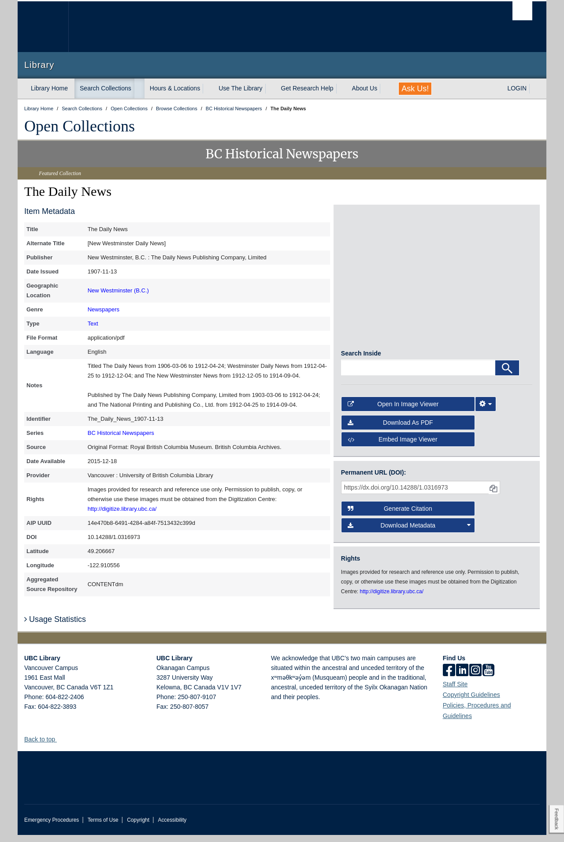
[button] (60, 746)
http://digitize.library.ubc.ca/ (122, 508)
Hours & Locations (175, 88)
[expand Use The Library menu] (270, 89)
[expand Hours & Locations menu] (208, 89)
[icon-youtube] (488, 678)
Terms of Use (103, 827)
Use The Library (240, 88)
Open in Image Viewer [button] (393, 411)
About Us (365, 88)
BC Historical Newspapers (121, 433)
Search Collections (105, 88)
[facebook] (449, 678)
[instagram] (475, 678)
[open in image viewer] (365, 247)
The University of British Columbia (43, 26)
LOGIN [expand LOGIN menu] (517, 88)
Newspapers (103, 309)
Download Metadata (409, 532)
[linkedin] (462, 678)
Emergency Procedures (51, 827)
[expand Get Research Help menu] (341, 89)
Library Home (49, 88)
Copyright (138, 827)
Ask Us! (415, 88)
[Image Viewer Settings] (485, 411)
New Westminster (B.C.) (118, 290)
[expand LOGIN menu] (534, 89)
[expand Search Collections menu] (139, 89)
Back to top (43, 746)
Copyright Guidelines (471, 701)
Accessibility (172, 827)
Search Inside (361, 360)
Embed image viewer (393, 446)
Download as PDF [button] (390, 429)
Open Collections (79, 126)
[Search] (507, 375)
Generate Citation (390, 515)
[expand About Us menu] (385, 89)
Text (93, 323)
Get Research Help (307, 88)
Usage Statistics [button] (55, 626)
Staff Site (455, 691)
